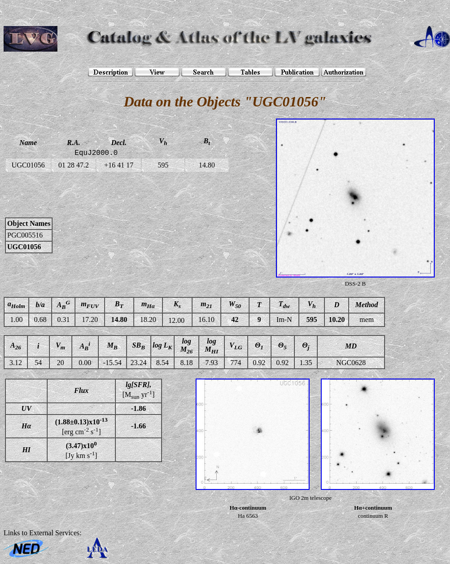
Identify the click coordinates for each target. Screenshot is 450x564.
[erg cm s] (81, 426)
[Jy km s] (81, 449)
